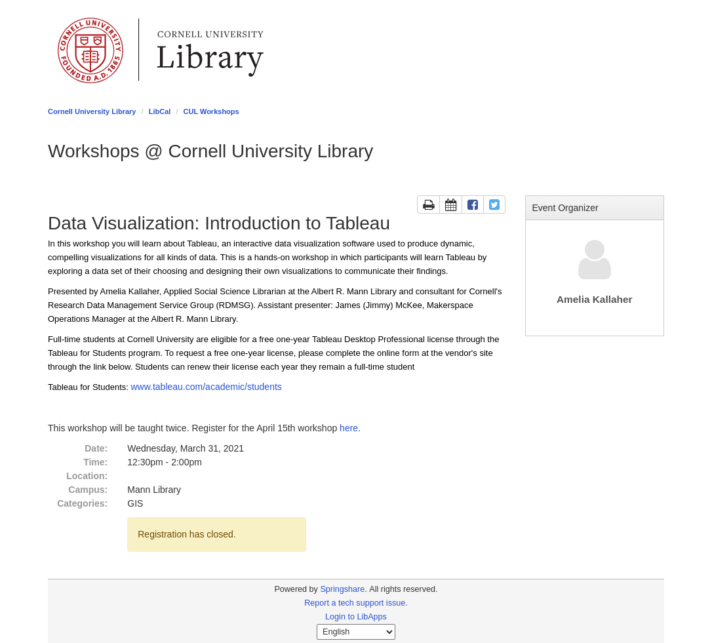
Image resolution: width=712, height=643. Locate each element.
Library (210, 50)
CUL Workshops (211, 111)
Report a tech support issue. (356, 603)
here (349, 428)
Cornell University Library (92, 111)
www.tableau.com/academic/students (205, 386)
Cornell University (90, 50)
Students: (111, 387)
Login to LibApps (356, 616)
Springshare (342, 589)
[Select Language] (356, 632)
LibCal (160, 111)
